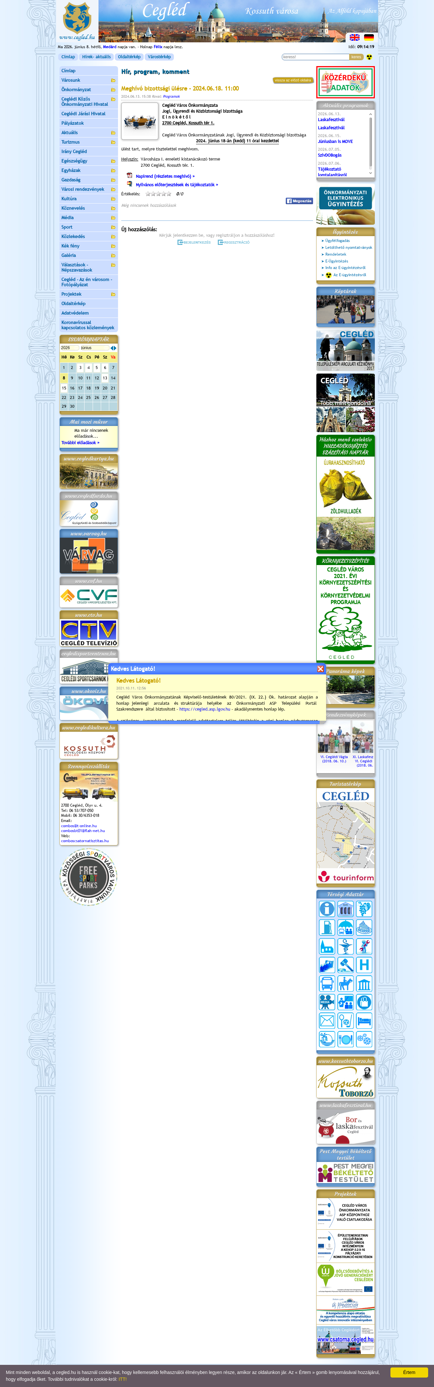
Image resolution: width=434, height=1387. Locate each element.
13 (105, 377)
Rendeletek (335, 254)
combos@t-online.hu (79, 826)
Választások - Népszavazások (88, 267)
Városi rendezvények (88, 190)
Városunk (88, 81)
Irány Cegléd (74, 151)
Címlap (68, 56)
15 (64, 388)
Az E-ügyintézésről (345, 275)
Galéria (88, 256)
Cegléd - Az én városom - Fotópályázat (86, 282)
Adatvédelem (75, 313)
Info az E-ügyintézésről (345, 267)
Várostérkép (159, 56)
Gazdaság (88, 180)
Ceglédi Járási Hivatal (83, 113)
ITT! (123, 1379)
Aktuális (88, 133)
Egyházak (88, 171)
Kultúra (88, 199)
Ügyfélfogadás (337, 240)
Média (88, 218)
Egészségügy (88, 161)
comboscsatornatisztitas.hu (85, 841)
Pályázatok (72, 123)
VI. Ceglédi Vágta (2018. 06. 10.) (334, 757)
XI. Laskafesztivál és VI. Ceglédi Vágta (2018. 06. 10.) (368, 759)
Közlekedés (88, 237)
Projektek (88, 294)
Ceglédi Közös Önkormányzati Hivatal (88, 101)
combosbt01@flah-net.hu (83, 830)
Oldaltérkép (129, 56)
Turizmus (88, 142)
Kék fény (88, 246)
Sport (88, 227)
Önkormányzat (88, 90)
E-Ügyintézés (336, 261)
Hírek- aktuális (96, 56)
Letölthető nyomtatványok (348, 247)
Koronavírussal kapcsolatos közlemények (87, 325)
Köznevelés (88, 208)
